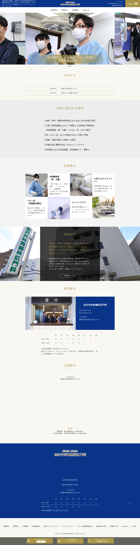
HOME (134, 526)
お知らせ (86, 10)
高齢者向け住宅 (101, 526)
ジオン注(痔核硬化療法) (84, 526)
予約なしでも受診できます (69, 93)
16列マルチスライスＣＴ (51, 526)
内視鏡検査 (36, 526)
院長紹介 (64, 10)
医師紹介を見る (69, 275)
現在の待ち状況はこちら (69, 88)
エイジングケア (68, 526)
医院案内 (54, 10)
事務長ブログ (114, 526)
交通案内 (75, 10)
